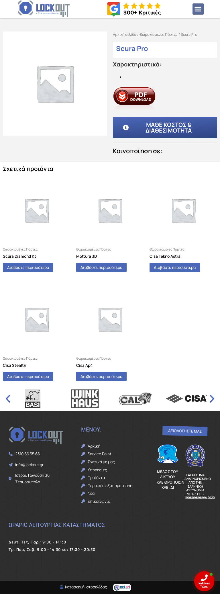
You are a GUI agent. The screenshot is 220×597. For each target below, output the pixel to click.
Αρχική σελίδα (124, 34)
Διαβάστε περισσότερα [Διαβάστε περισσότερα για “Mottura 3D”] (108, 268)
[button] (198, 9)
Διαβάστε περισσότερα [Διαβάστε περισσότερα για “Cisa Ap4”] (108, 378)
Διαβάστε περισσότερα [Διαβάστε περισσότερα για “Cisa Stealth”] (35, 378)
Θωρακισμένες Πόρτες (159, 34)
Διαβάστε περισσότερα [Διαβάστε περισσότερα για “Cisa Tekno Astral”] (182, 268)
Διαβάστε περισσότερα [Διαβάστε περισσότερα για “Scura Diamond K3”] (35, 268)
